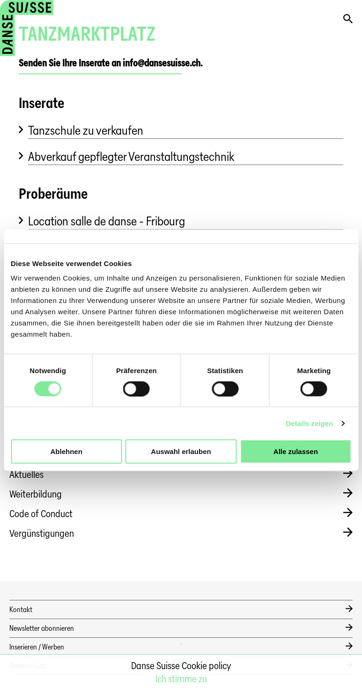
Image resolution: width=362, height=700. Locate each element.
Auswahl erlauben (181, 451)
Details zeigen (309, 423)
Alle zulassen (295, 451)
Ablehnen (66, 451)
